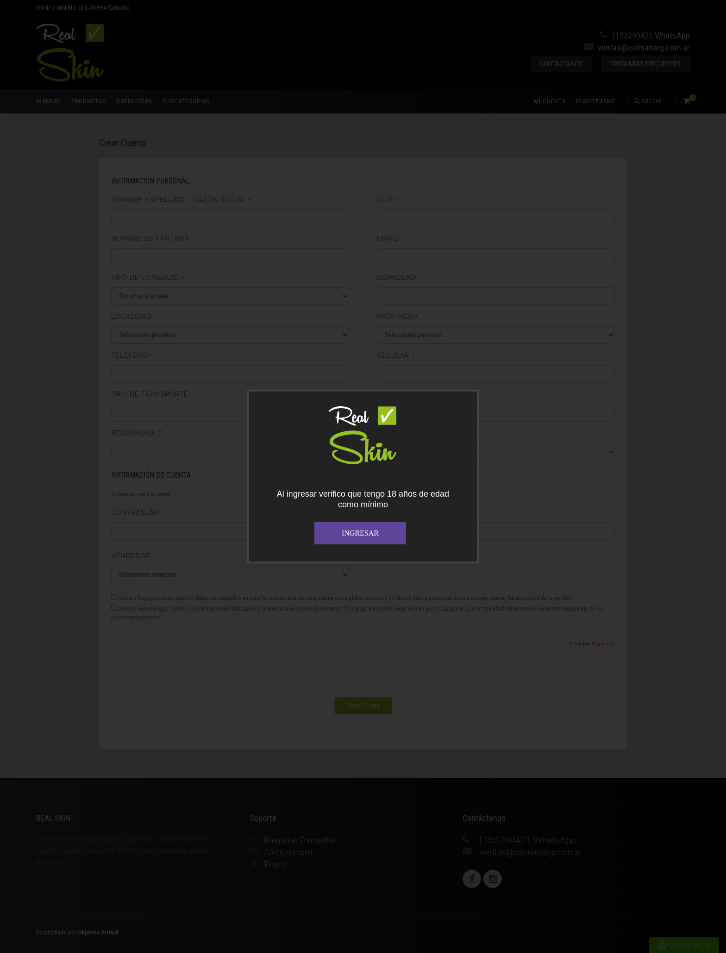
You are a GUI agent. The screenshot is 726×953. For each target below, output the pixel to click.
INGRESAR (360, 533)
